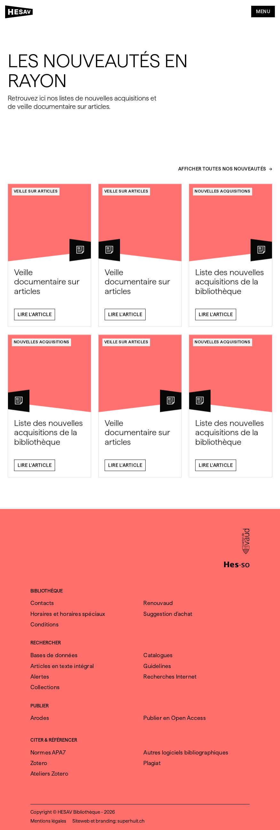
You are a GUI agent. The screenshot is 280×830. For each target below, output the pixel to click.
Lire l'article (35, 317)
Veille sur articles (36, 193)
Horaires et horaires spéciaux (67, 613)
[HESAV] (20, 13)
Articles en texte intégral (62, 666)
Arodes (39, 717)
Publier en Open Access (174, 717)
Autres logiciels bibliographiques (185, 752)
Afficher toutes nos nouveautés (222, 171)
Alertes (39, 676)
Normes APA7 (48, 752)
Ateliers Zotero (49, 773)
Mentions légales (48, 821)
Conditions (44, 624)
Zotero (38, 763)
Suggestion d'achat (167, 613)
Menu (263, 11)
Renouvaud (158, 603)
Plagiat (151, 763)
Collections (45, 687)
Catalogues (157, 655)
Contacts (42, 603)
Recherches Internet (169, 676)
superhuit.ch (131, 821)
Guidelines (157, 666)
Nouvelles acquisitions (222, 193)
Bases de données (53, 655)
